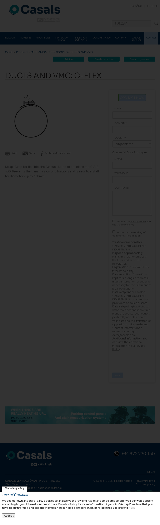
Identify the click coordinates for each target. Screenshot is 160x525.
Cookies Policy (67, 504)
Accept (9, 515)
